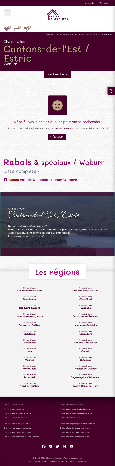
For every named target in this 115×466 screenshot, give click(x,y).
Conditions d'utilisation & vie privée (44, 461)
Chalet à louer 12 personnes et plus (75, 428)
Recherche (57, 74)
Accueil (48, 34)
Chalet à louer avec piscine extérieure (76, 413)
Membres (103, 3)
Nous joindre (66, 461)
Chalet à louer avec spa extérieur (18, 428)
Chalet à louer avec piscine (71, 405)
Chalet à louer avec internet (15, 418)
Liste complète (20, 171)
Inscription (90, 3)
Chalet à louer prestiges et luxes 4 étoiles (21, 437)
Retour (58, 137)
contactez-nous (64, 128)
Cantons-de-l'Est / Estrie (88, 34)
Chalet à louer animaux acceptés (18, 413)
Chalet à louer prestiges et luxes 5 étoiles (77, 424)
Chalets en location (64, 34)
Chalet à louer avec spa (70, 418)
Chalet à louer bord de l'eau (16, 405)
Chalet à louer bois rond (14, 409)
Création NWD (79, 461)
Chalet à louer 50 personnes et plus (75, 437)
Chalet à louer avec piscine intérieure (75, 409)
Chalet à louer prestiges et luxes (17, 432)
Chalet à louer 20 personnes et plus (75, 432)
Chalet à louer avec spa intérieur (17, 424)
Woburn (107, 34)
